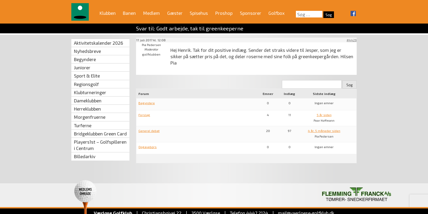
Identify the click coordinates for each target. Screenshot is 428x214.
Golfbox (276, 13)
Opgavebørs (147, 147)
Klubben (108, 13)
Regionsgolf (86, 84)
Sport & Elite (87, 75)
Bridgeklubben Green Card (100, 133)
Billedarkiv (84, 156)
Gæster (175, 13)
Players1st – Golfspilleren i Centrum (100, 145)
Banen (129, 13)
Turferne (82, 125)
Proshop (223, 13)
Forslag (144, 115)
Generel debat (149, 131)
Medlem (151, 13)
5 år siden (324, 115)
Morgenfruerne (89, 117)
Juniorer (82, 67)
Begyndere (85, 59)
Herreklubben (87, 108)
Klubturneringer (90, 92)
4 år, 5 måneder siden (324, 131)
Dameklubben (87, 100)
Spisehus (199, 13)
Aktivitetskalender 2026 (98, 42)
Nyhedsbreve (87, 51)
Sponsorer (250, 13)
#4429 (352, 40)
